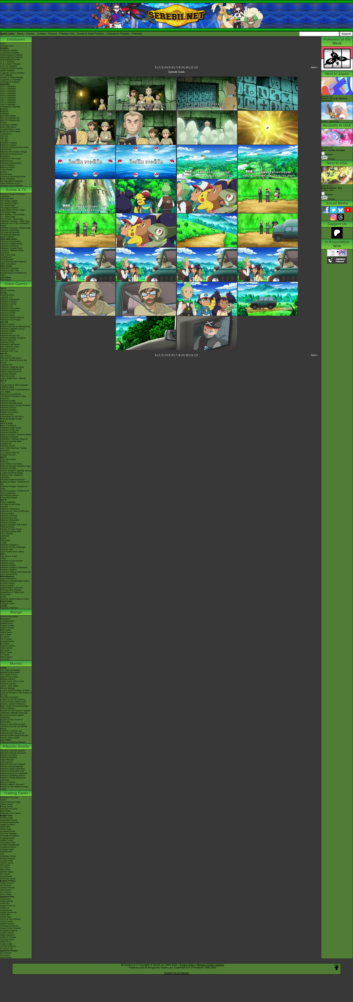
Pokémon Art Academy (10, 394)
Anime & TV (16, 190)
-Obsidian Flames (8, 856)
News (2, 44)
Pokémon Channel (8, 516)
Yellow (3, 558)
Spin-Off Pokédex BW (10, 120)
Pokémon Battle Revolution (12, 479)
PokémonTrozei (7, 527)
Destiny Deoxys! (7, 688)
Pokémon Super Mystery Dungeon (15, 405)
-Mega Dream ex (7, 906)
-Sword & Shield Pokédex (11, 68)
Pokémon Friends (8, 304)
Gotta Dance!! (6, 762)
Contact (41, 33)
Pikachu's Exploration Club (12, 771)
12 (196, 67)
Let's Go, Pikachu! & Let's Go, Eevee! (13, 361)
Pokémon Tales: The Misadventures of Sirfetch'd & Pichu (13, 273)
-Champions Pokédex (10, 82)
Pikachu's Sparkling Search (12, 775)
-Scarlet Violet (6, 860)
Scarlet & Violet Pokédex (90, 33)
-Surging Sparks (7, 838)
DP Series (4, 643)
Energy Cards (6, 806)
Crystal (3, 543)
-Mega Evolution (7, 824)
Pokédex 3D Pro (7, 446)
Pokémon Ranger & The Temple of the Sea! (15, 693)
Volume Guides (7, 628)
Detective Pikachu (8, 374)
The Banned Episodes (10, 234)
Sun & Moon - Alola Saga (11, 219)
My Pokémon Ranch (9, 495)
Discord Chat (6, 174)
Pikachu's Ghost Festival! (11, 766)
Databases (16, 39)
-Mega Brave (6, 910)
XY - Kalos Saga (7, 216)
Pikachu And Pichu (8, 755)
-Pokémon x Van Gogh (10, 158)
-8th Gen (4, 138)
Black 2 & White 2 (8, 425)
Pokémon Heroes (8, 683)
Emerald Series (7, 641)
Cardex (3, 122)
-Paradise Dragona (8, 930)
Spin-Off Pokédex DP (9, 118)
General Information (9, 616)
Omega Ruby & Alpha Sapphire (14, 385)
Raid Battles (5, 811)
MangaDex (5, 619)
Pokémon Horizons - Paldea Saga (15, 228)
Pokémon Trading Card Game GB (15, 572)
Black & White (6, 423)
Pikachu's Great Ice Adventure (13, 773)
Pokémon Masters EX (10, 311)
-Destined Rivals (7, 831)
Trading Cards (16, 793)
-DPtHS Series (7, 872)
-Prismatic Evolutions (9, 836)
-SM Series (5, 865)
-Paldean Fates (7, 849)
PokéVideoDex (7, 259)
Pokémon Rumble (8, 468)
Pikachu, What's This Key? (12, 784)
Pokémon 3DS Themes (10, 590)
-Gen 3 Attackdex (8, 91)
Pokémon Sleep (7, 315)
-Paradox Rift (6, 851)
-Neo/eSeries (6, 876)
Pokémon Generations (10, 241)
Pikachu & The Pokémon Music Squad (14, 788)
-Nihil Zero (5, 903)
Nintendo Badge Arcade (11, 419)
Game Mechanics (8, 127)
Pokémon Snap (7, 563)
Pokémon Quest (7, 376)
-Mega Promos (7, 883)
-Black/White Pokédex (10, 59)
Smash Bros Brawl (8, 497)
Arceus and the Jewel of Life (13, 701)
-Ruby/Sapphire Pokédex (11, 55)
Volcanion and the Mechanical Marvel (13, 727)
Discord (52, 33)
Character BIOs (7, 621)
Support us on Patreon (176, 973)
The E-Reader (6, 534)
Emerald (4, 507)
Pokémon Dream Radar (11, 428)
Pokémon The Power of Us (12, 733)
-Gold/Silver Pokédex (9, 53)
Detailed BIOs (6, 623)
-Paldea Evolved (7, 858)
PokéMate (4, 536)
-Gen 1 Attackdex (8, 86)
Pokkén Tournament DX (11, 371)
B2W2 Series (6, 652)
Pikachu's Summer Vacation (12, 751)
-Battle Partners (7, 924)
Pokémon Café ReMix (10, 308)
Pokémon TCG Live (9, 351)
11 (191, 67)
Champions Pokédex (118, 33)
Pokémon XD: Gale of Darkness (14, 511)
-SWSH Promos (7, 887)
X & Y (2, 383)
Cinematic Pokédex (9, 125)
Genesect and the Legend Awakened (12, 716)
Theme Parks (6, 170)
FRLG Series (6, 639)
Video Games (16, 284)
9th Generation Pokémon (11, 181)
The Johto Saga (7, 205)
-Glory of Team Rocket (10, 919)
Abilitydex (4, 113)
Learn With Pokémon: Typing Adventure (13, 449)
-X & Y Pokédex (7, 62)
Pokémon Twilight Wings (11, 244)
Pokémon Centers (8, 145)
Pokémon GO (6, 306)
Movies (16, 663)
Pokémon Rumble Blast (10, 441)
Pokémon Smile (7, 342)
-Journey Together (8, 833)
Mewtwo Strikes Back (10, 672)
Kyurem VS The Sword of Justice (15, 711)
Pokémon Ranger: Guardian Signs (15, 466)
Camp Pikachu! (7, 760)
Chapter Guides (7, 625)
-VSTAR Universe (8, 946)
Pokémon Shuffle (8, 401)
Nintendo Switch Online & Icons (14, 599)
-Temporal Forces (8, 847)
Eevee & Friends (7, 782)
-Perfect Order (6, 818)
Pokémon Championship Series (14, 147)
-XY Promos (5, 892)
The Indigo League (8, 201)
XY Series (4, 655)
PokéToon (4, 253)
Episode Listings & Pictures (12, 194)
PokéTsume (5, 280)
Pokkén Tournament (9, 412)
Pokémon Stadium (8, 570)
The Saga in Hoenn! (9, 207)
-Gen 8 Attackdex (8, 102)
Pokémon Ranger (8, 522)
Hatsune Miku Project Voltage (13, 152)
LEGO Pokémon (7, 165)
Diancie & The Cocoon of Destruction (11, 721)
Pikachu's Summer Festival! (12, 764)
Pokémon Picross (8, 407)
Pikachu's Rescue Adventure (13, 753)
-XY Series (5, 867)
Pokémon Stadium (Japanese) (13, 567)
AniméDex (5, 196)
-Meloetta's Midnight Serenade (14, 713)
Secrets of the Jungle (9, 738)
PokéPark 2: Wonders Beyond (13, 439)
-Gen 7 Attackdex (8, 100)
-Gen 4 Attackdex (8, 93)
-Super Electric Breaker (10, 928)
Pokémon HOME (8, 331)
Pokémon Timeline (8, 143)
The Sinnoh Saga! (8, 212)
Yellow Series (6, 632)
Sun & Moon (5, 356)
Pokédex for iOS (7, 455)
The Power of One (8, 674)
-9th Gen (4, 136)
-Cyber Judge (6, 944)
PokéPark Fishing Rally (10, 531)
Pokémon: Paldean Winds (12, 250)
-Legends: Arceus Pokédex (12, 73)
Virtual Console (7, 585)
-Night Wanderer (7, 935)
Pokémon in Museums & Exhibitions (11, 155)
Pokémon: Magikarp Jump (12, 367)
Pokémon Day (6, 161)
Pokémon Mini (6, 549)
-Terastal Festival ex (9, 926)
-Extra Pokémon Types (10, 802)
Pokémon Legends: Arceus (12, 329)
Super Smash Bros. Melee (12, 552)
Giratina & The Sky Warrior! (12, 699)
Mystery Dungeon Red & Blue (13, 525)
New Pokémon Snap (9, 347)
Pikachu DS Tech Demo (11, 529)
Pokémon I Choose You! (11, 731)
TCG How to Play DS (9, 452)
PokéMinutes (6, 257)
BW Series (5, 650)
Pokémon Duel (7, 414)
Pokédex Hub (66, 33)
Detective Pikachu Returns (12, 317)
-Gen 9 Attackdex (8, 104)
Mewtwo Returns (7, 679)
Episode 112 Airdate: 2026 (331, 188)
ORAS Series (6, 657)
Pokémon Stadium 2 (9, 545)
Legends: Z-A (6, 297)
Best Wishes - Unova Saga (12, 214)
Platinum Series (7, 646)
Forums (30, 33)
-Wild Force (5, 942)
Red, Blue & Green (8, 556)
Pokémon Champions (10, 299)
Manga (16, 612)
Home (20, 33)
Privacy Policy (187, 964)
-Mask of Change (8, 937)
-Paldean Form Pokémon (11, 185)
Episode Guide (176, 71)
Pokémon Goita (7, 603)
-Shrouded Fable (7, 842)
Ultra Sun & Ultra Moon (10, 358)
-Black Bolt (5, 827)
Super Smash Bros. (9, 574)
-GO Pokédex (6, 75)
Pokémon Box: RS (8, 518)
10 (187, 67)
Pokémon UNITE (8, 313)
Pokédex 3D (5, 443)
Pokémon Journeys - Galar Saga (15, 221)
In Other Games (7, 583)
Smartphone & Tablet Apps (12, 592)
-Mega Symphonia (8, 912)
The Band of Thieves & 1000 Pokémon (13, 397)
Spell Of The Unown (9, 677)
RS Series (4, 637)
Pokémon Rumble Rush (11, 369)
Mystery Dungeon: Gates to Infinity (15, 434)
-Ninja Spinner (6, 901)
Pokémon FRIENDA (9, 608)
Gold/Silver (5, 540)
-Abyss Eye (5, 899)
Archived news (7, 46)
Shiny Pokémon (7, 237)
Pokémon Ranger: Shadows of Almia (14, 487)
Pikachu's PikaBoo (8, 757)
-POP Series (5, 894)
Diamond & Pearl (8, 459)
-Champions (5, 134)
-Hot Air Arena (6, 921)
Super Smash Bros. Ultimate (13, 378)
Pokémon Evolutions (9, 246)
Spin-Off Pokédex (8, 116)
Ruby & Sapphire (8, 502)
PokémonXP (5, 149)
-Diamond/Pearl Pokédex (11, 57)
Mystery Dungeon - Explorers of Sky (14, 483)
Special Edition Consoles (11, 588)
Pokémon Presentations (11, 163)
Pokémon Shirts (7, 167)
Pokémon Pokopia (8, 302)
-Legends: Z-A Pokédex (10, 80)
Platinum (4, 461)
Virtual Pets (5, 594)
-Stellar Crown (6, 840)
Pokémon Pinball (8, 565)
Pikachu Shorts (16, 746)
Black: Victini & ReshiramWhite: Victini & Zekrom (14, 707)
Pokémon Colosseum (10, 509)
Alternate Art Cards (8, 809)
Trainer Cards (6, 804)
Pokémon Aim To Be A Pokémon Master (14, 224)
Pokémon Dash (7, 513)
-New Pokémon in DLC (10, 183)
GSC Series (5, 634)
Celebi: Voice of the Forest (12, 681)
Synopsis (327, 194)
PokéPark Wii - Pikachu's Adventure (11, 476)
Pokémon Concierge (9, 268)
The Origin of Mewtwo (10, 670)
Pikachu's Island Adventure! (12, 769)
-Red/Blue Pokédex (9, 50)
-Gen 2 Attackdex (8, 89)
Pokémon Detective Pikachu (13, 742)
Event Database (7, 179)
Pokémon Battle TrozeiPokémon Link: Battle (14, 390)
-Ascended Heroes (8, 820)
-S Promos (5, 955)
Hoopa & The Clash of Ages (12, 724)
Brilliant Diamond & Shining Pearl (15, 326)
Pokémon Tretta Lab (9, 430)
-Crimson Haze (7, 939)
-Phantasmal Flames (9, 822)
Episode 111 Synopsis (333, 151)
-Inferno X (4, 908)
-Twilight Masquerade (10, 845)
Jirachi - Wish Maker (9, 686)
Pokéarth (137, 33)
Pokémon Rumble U (9, 432)
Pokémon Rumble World (11, 403)
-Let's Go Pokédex (8, 66)
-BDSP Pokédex (7, 71)
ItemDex (4, 109)
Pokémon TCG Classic (10, 813)
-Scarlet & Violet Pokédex (11, 77)
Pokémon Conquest (9, 437)
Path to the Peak (7, 255)
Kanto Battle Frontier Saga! (12, 210)
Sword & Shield (7, 324)
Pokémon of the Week (10, 131)
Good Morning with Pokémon (13, 262)
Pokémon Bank (7, 387)
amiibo (3, 597)
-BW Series (5, 869)
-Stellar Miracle (7, 933)
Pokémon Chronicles (9, 230)
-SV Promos (5, 885)
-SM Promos (5, 890)
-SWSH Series (6, 863)
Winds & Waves (7, 290)
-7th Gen (4, 140)
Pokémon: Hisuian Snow (11, 248)
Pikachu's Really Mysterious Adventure (12, 779)
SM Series (5, 659)
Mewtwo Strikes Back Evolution (14, 735)
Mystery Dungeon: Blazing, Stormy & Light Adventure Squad (16, 471)
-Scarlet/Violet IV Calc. (10, 129)
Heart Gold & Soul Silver (11, 464)
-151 (2, 854)
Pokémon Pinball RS (9, 520)
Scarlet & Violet (7, 295)
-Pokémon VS (6, 948)
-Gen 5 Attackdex (8, 95)
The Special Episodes (10, 232)
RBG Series (5, 630)
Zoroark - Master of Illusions (12, 704)
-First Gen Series (8, 878)
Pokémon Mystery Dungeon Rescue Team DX (12, 339)
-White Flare (5, 829)
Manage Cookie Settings (210, 964)
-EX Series (5, 874)
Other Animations (8, 264)
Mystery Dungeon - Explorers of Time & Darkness (14, 492)
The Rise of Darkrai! (9, 697)
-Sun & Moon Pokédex (10, 64)
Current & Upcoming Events (12, 176)
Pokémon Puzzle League (11, 561)
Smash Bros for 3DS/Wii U (12, 416)
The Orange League (9, 203)
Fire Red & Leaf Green (10, 504)
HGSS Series (6, 648)
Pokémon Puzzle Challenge (12, 547)
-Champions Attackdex (10, 107)
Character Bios (7, 198)
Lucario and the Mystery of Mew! (14, 690)
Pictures (328, 159)
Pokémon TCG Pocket (10, 320)
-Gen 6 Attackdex (8, 98)
